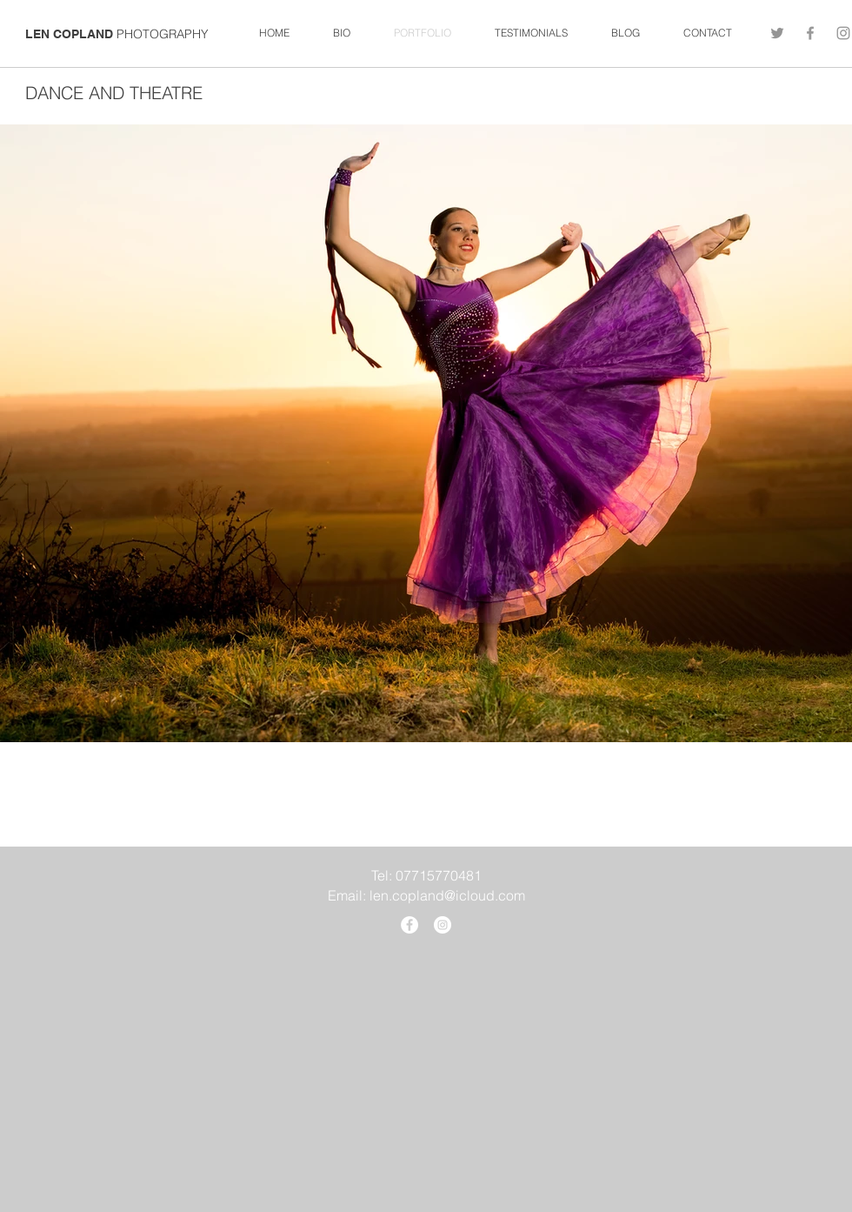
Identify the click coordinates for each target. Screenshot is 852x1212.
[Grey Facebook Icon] (810, 33)
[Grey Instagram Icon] (843, 33)
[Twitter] (777, 33)
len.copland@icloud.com (447, 895)
